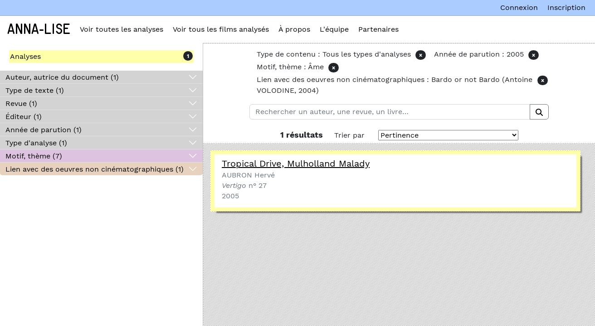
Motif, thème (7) (33, 156)
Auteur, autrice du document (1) (62, 77)
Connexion (519, 7)
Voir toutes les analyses (121, 29)
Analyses (25, 56)
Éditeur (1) (23, 116)
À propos (294, 29)
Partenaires (378, 29)
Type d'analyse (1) (36, 143)
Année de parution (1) (43, 129)
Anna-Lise (38, 29)
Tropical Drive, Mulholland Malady (296, 163)
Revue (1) (21, 103)
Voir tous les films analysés (221, 29)
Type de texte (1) (34, 90)
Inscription (566, 7)
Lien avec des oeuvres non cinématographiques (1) (94, 169)
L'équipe (334, 29)
